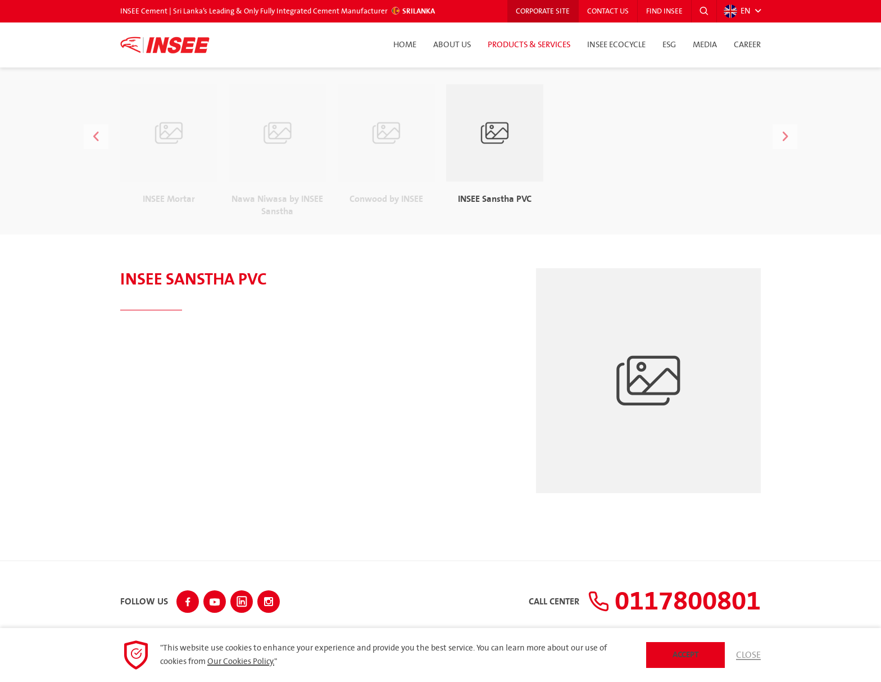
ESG (669, 45)
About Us (452, 45)
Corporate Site (543, 11)
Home (404, 45)
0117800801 (674, 601)
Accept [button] (686, 654)
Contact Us (608, 11)
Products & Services (529, 45)
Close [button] (748, 655)
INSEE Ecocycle (616, 45)
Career (747, 45)
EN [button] (737, 11)
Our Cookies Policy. (240, 662)
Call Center (554, 602)
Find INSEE (664, 11)
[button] (704, 11)
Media (705, 45)
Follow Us (144, 602)
